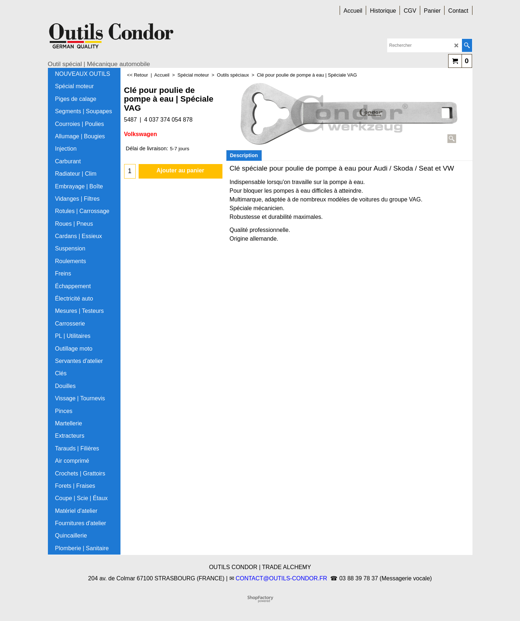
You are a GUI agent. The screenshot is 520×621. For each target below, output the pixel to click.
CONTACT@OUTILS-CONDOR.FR (281, 578)
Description (244, 155)
